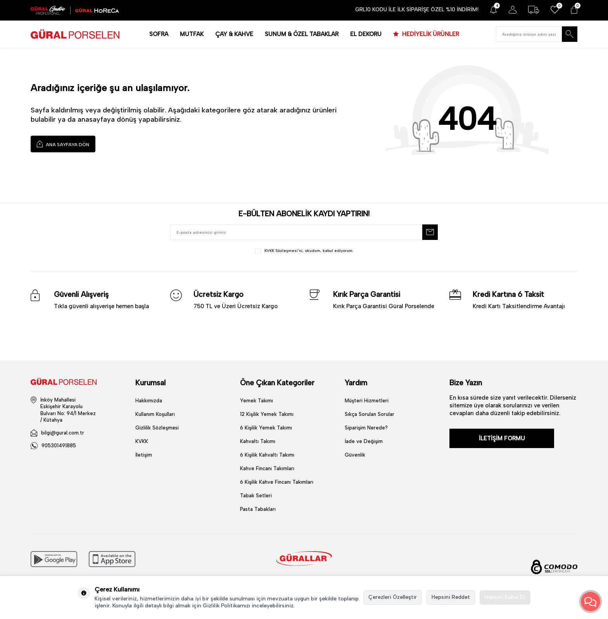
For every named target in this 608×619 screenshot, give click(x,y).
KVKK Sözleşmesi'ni (283, 250)
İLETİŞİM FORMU (502, 438)
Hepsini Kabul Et (505, 597)
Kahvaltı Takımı (257, 441)
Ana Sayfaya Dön (63, 144)
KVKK (141, 441)
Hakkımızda (148, 400)
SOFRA (158, 34)
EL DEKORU (366, 34)
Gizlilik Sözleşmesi (157, 428)
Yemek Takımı (256, 400)
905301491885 (58, 445)
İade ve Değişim (364, 441)
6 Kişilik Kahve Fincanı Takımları (276, 482)
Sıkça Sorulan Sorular (369, 414)
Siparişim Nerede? (366, 428)
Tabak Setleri (256, 495)
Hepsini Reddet (451, 597)
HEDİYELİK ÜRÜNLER (430, 34)
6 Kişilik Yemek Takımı (266, 428)
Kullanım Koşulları (155, 414)
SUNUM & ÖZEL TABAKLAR (302, 34)
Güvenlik (355, 455)
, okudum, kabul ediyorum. (304, 251)
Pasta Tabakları (258, 509)
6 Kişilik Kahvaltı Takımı (267, 455)
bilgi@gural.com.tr (62, 433)
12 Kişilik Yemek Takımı (267, 414)
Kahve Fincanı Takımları (267, 468)
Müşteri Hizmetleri (367, 400)
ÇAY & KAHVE (234, 34)
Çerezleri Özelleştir (392, 597)
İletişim (143, 455)
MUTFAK (192, 34)
